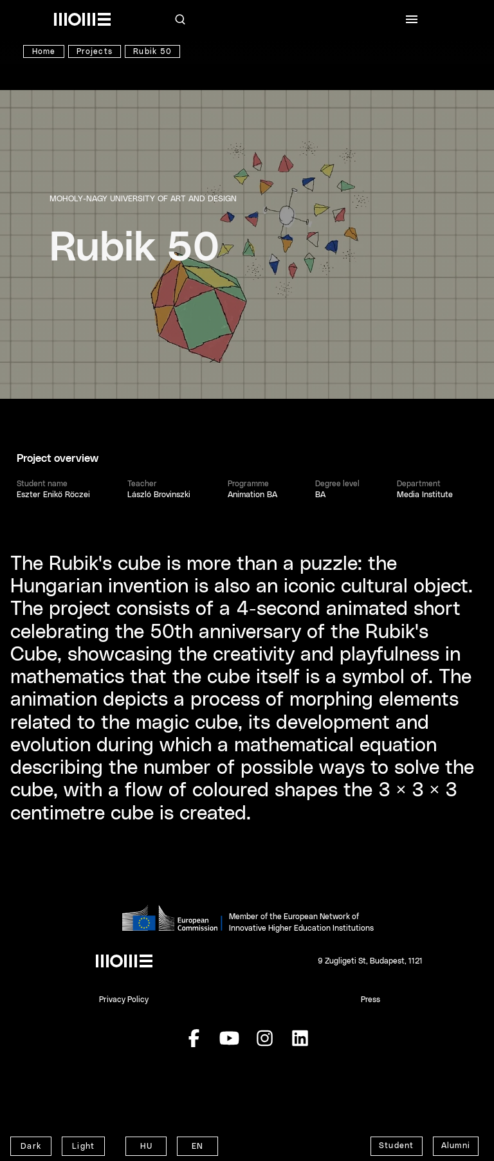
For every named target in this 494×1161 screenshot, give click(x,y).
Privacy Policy (124, 999)
